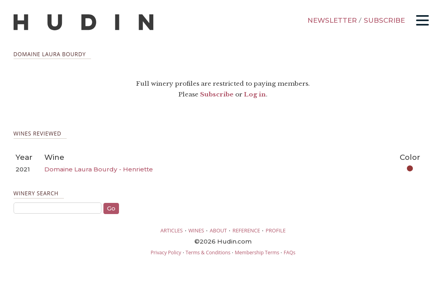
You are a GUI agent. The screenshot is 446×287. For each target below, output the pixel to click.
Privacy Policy (166, 252)
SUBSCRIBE (384, 20)
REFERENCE (246, 230)
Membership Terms (257, 252)
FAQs (289, 252)
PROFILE (275, 230)
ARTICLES (172, 230)
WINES (196, 230)
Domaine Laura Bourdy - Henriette (98, 169)
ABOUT (218, 230)
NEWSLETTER (332, 20)
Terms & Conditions (208, 252)
